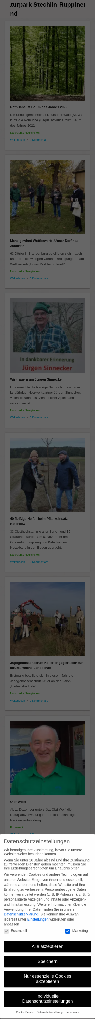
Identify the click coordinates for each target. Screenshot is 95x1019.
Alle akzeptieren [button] (47, 941)
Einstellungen (38, 914)
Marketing (76, 926)
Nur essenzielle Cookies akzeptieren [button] (47, 974)
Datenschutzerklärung (21, 909)
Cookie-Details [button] (25, 1007)
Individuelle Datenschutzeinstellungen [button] (47, 994)
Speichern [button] (47, 956)
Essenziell (15, 926)
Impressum (72, 1007)
